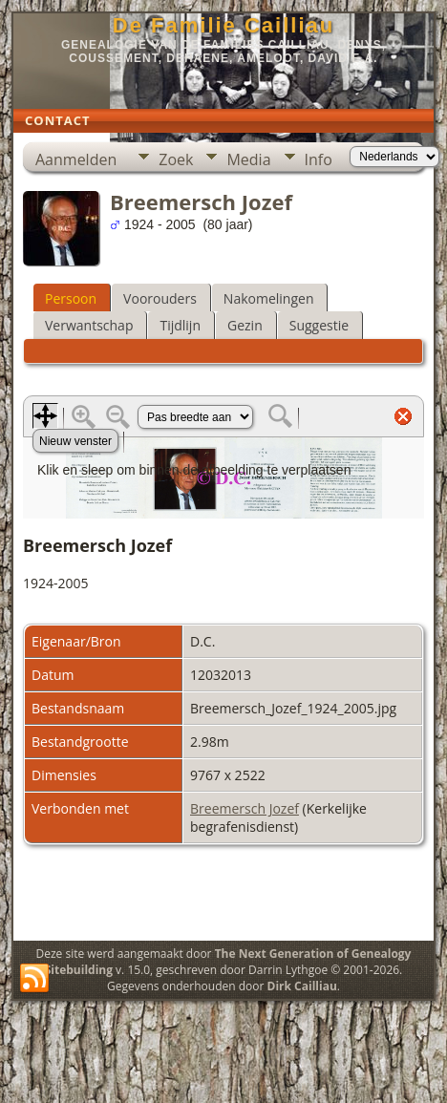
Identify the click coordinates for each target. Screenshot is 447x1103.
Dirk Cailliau (302, 986)
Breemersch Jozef (244, 808)
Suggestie (319, 325)
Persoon (70, 298)
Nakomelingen (269, 298)
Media (248, 159)
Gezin (245, 325)
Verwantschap (89, 325)
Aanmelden (76, 159)
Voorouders (160, 298)
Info (318, 159)
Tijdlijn (180, 325)
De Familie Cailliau (223, 25)
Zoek (176, 159)
